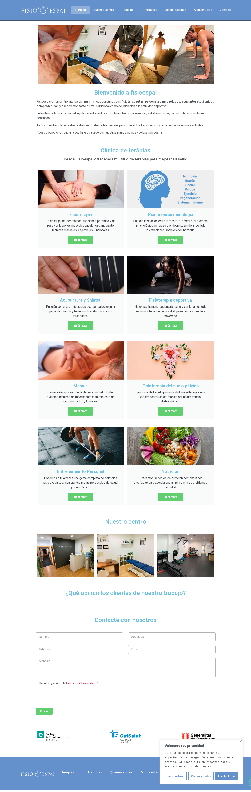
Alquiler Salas (203, 10)
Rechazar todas (201, 776)
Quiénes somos (103, 10)
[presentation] (65, 696)
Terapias (129, 9)
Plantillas (151, 10)
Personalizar (176, 776)
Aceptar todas (226, 776)
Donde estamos (175, 10)
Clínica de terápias (125, 150)
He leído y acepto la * (68, 683)
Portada (80, 10)
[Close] (241, 741)
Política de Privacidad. (81, 683)
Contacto (226, 10)
